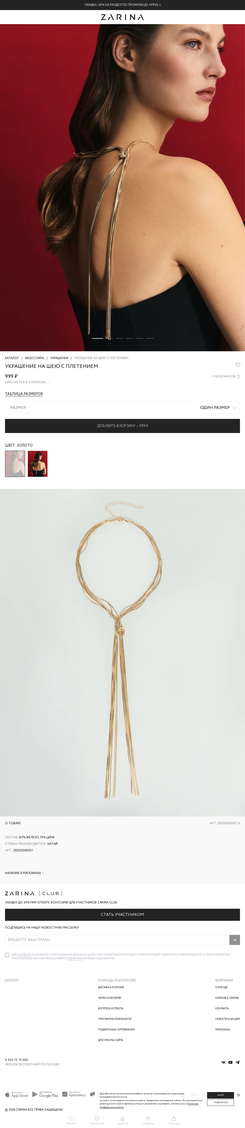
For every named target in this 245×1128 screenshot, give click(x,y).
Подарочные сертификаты (116, 1030)
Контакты (222, 1009)
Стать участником (122, 915)
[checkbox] (7, 955)
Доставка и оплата (111, 987)
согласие (24, 955)
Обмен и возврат (109, 998)
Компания (224, 980)
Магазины (222, 1030)
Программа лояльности (115, 1019)
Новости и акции (227, 1019)
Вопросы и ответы (111, 1009)
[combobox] (122, 408)
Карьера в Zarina (227, 998)
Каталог (12, 980)
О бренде (221, 987)
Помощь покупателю (117, 980)
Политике (75, 959)
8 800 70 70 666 (16, 1060)
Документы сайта (110, 1040)
